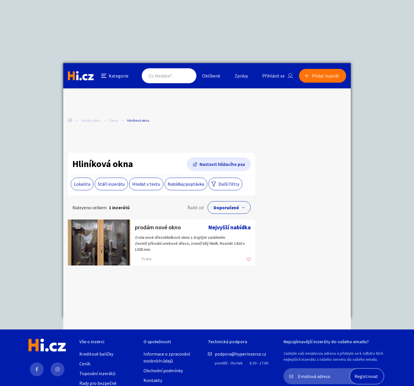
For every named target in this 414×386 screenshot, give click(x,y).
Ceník (84, 363)
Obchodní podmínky (163, 370)
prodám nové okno (158, 227)
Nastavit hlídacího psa (222, 164)
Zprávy (241, 76)
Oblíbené (211, 76)
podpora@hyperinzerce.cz (240, 354)
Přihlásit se (273, 76)
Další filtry (228, 184)
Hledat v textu (146, 184)
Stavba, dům (90, 120)
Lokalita (82, 184)
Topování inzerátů (97, 373)
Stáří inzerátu (111, 184)
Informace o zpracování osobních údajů (166, 357)
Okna (114, 120)
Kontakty (152, 380)
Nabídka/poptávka (186, 184)
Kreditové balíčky (96, 354)
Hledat (186, 75)
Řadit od (195, 207)
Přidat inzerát (325, 76)
